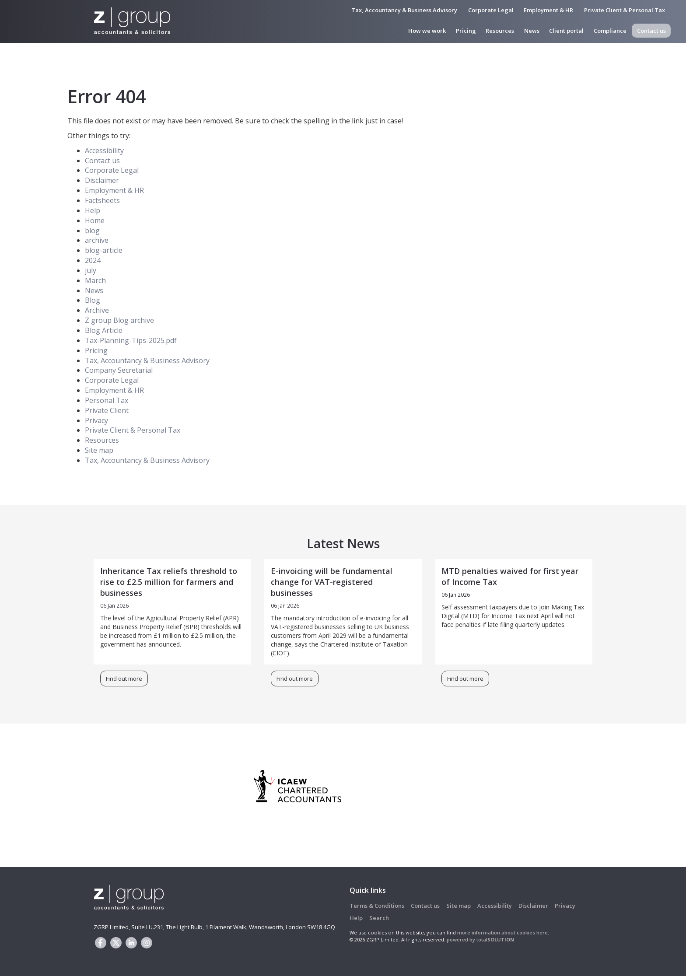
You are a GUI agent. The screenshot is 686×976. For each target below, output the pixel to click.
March (95, 280)
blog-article (103, 250)
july (90, 270)
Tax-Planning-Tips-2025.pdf (131, 340)
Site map (99, 450)
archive (96, 240)
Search (379, 918)
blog (92, 230)
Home (95, 220)
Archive (97, 310)
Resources (500, 31)
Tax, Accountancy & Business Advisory (404, 10)
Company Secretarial (119, 370)
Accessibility (104, 150)
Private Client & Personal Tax (624, 10)
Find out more (124, 678)
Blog (92, 300)
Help (92, 210)
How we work (427, 31)
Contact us (651, 31)
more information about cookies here (502, 932)
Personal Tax (106, 400)
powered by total (480, 939)
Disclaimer (102, 180)
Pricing (466, 31)
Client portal (566, 31)
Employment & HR (548, 10)
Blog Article (103, 330)
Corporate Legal (491, 10)
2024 (93, 260)
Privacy (96, 420)
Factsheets (102, 200)
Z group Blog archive (119, 320)
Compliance (610, 31)
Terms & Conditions (377, 906)
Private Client (107, 410)
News (531, 31)
